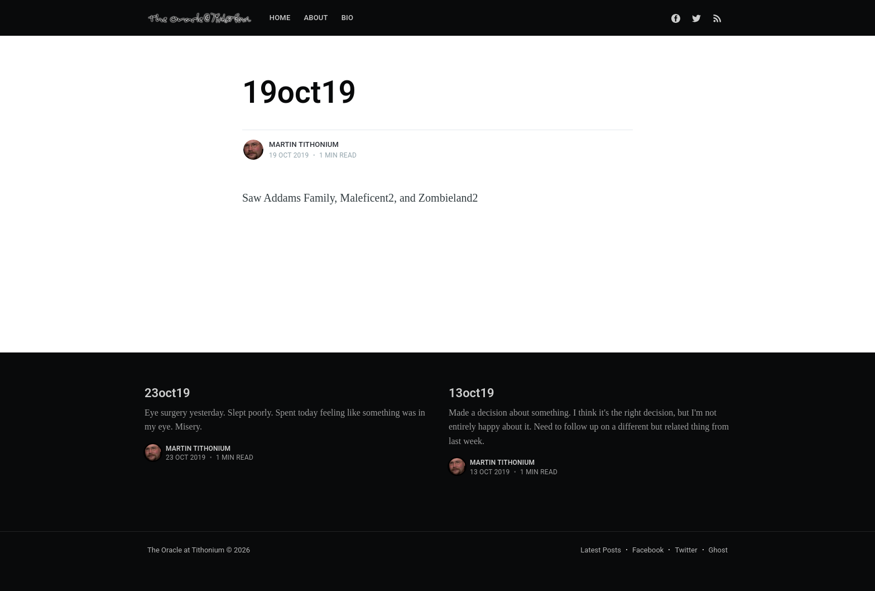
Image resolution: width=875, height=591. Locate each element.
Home (280, 17)
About (316, 17)
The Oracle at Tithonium (185, 550)
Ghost (718, 550)
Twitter (686, 550)
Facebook (648, 550)
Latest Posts (600, 550)
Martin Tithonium (304, 144)
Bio (347, 17)
